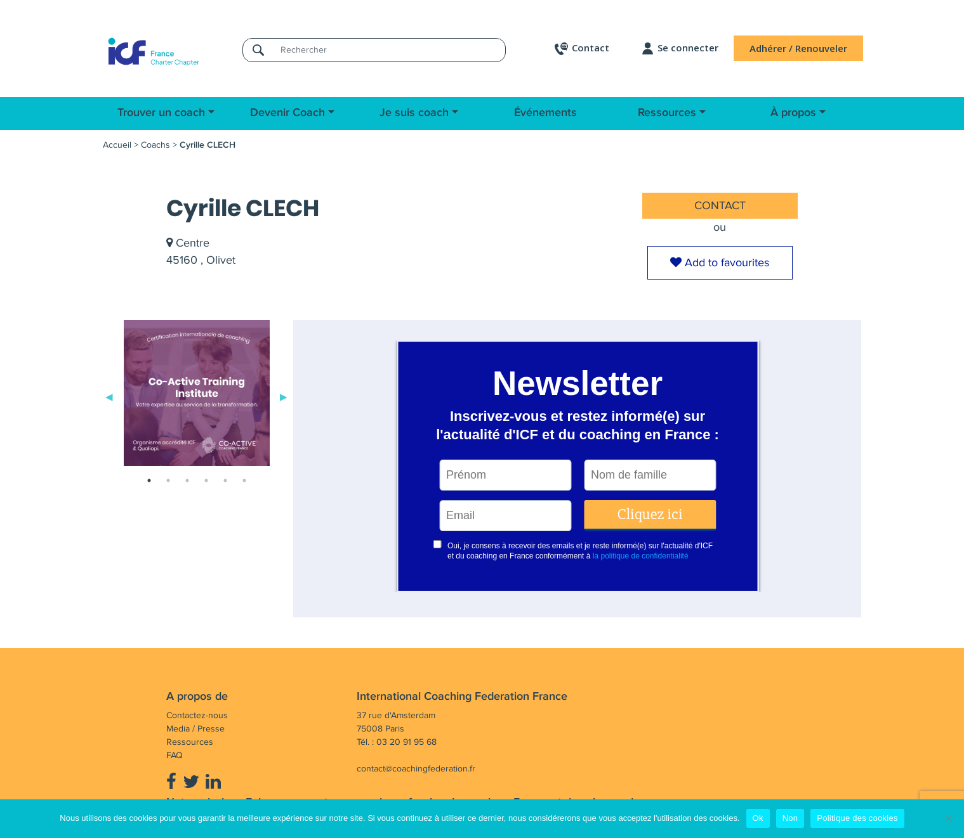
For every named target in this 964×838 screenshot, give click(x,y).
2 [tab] (168, 480)
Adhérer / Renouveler (798, 48)
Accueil (117, 144)
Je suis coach (414, 113)
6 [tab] (244, 480)
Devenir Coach (287, 113)
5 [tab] (225, 480)
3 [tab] (187, 480)
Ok (758, 818)
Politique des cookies (857, 818)
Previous (109, 395)
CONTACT (720, 205)
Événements (545, 113)
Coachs (155, 144)
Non (790, 818)
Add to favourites (719, 262)
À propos (793, 113)
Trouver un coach (161, 113)
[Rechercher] (389, 50)
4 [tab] (206, 480)
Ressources (667, 113)
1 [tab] (149, 480)
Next (283, 395)
